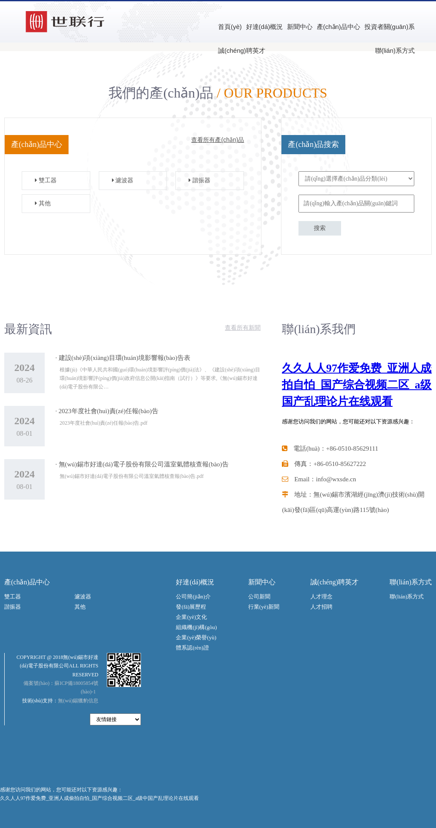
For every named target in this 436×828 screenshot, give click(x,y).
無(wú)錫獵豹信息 (78, 701)
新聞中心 (300, 26)
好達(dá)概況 (264, 26)
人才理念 (321, 596)
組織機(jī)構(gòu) (196, 627)
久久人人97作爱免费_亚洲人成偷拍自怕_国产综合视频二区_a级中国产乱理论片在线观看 (99, 798)
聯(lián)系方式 (395, 50)
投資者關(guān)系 (389, 26)
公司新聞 (259, 596)
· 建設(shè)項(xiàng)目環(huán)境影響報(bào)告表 (122, 357)
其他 (40, 203)
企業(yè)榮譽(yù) (196, 637)
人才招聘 (321, 607)
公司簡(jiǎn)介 (193, 596)
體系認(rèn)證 (192, 647)
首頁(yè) (230, 26)
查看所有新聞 (243, 328)
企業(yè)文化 (191, 617)
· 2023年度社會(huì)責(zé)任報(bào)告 (106, 411)
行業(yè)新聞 (263, 607)
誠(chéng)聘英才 (241, 50)
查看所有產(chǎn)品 (217, 139)
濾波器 (120, 180)
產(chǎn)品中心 (338, 26)
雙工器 (43, 180)
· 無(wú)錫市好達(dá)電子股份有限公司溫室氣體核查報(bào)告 (142, 464)
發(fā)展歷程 (191, 607)
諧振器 (196, 180)
